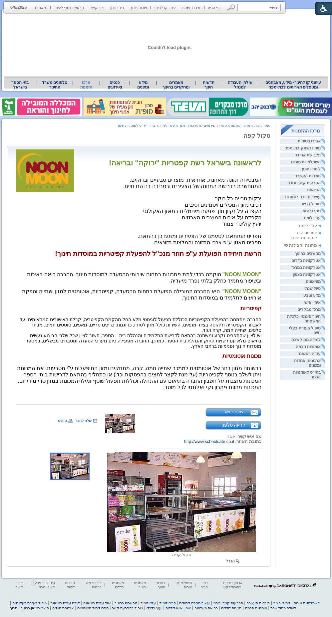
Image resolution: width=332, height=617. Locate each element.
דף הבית (214, 8)
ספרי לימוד (311, 211)
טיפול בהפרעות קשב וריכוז (43, 585)
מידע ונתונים (143, 85)
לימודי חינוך (311, 169)
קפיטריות (250, 308)
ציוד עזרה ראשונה (97, 603)
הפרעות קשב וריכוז (304, 183)
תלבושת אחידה (307, 155)
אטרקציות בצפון (307, 274)
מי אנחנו (41, 8)
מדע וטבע (312, 295)
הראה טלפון (233, 425)
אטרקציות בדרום (306, 260)
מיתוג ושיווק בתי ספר (303, 148)
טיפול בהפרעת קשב (127, 608)
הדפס (62, 421)
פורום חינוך (138, 8)
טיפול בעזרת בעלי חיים (29, 603)
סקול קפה (256, 135)
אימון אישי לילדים (178, 608)
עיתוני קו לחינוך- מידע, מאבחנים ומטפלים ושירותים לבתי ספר (293, 85)
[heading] (140, 333)
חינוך (13, 608)
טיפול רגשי (311, 204)
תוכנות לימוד (70, 585)
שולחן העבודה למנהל (240, 85)
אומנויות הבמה (308, 346)
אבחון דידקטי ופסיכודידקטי (232, 585)
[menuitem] (293, 85)
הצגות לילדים (231, 608)
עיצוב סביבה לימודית (303, 197)
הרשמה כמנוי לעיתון (69, 8)
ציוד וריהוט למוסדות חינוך (303, 235)
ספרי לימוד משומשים (93, 608)
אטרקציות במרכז (306, 267)
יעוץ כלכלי (154, 608)
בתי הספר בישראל (20, 85)
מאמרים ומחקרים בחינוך (176, 85)
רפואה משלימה (206, 608)
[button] (231, 7)
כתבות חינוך (160, 585)
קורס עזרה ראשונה (65, 603)
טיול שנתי (312, 288)
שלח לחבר (83, 421)
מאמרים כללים (118, 585)
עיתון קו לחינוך (165, 8)
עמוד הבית (262, 125)
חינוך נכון (117, 8)
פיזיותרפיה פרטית (94, 585)
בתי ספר (204, 585)
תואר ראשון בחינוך (35, 608)
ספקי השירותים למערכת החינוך (203, 125)
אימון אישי (312, 302)
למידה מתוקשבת (306, 339)
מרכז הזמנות (191, 8)
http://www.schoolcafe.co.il (209, 441)
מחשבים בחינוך (308, 253)
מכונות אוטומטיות (241, 356)
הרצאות (314, 190)
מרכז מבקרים (309, 309)
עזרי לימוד (312, 218)
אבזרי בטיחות (309, 141)
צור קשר (97, 8)
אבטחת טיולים (63, 608)
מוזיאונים (313, 281)
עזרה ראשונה (309, 353)
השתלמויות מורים (306, 162)
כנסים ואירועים (115, 85)
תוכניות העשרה (307, 176)
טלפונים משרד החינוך (54, 85)
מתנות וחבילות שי (300, 245)
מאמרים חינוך (140, 585)
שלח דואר (233, 411)
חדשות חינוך (208, 85)
